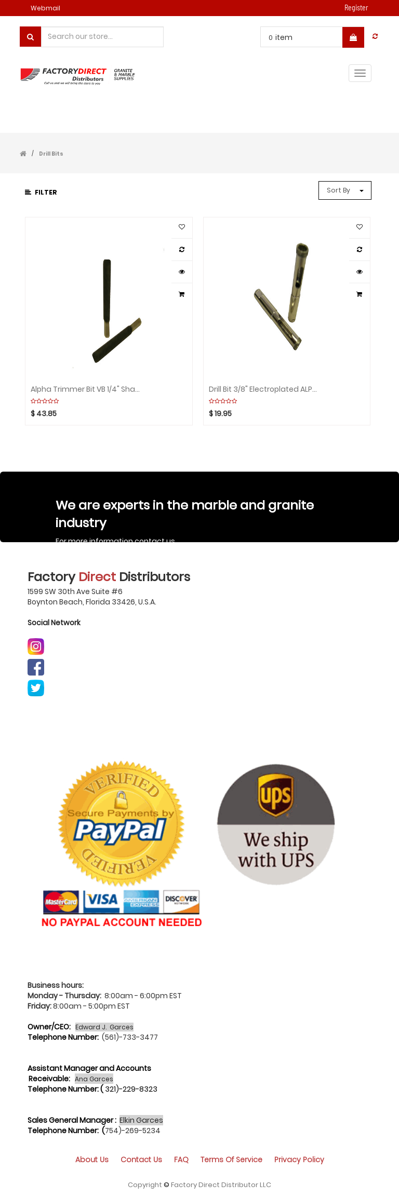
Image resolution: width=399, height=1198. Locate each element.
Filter (41, 192)
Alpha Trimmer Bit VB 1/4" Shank (85, 389)
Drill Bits (51, 154)
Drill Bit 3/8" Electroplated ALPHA (263, 389)
